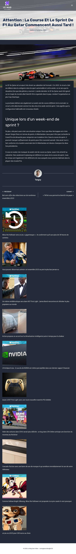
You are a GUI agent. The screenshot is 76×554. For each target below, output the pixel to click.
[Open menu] (72, 5)
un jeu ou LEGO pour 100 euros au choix (16, 533)
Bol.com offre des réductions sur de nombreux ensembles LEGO (19, 194)
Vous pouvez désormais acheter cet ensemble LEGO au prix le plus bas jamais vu (30, 269)
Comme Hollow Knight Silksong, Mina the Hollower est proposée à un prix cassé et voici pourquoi (37, 501)
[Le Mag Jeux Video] (7, 5)
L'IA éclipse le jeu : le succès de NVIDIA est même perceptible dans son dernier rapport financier (36, 368)
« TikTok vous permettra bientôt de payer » (57, 193)
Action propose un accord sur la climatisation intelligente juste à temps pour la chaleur (33, 336)
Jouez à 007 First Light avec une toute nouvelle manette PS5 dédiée (26, 400)
